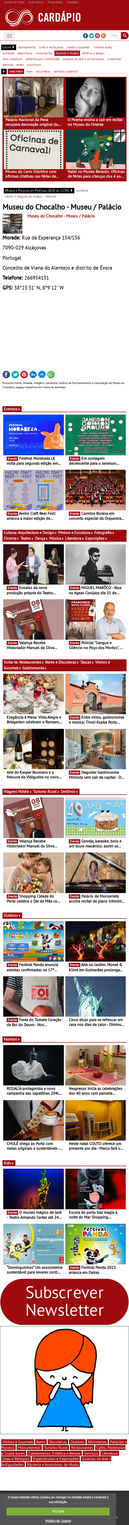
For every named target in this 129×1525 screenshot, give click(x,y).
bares (20, 64)
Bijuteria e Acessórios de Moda (53, 1464)
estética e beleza (93, 53)
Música (56, 538)
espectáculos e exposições (42, 59)
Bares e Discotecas (62, 662)
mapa (29, 71)
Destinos (69, 791)
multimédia (43, 71)
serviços (7, 64)
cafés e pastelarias (51, 47)
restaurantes (27, 47)
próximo (50, 196)
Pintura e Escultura (75, 532)
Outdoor (12, 915)
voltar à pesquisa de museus (23, 196)
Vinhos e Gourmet (17, 1441)
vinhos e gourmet (78, 47)
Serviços (91, 1453)
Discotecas (58, 1441)
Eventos (12, 408)
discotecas (34, 64)
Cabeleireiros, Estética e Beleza (54, 1453)
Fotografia (104, 532)
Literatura (74, 538)
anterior (82, 190)
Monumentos (29, 1447)
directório (16, 71)
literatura (114, 59)
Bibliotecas (97, 1441)
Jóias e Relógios (16, 1458)
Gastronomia (34, 667)
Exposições (96, 538)
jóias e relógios (12, 59)
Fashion (12, 1039)
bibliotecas (25, 53)
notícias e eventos (66, 71)
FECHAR (58, 1511)
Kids (9, 1162)
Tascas (87, 662)
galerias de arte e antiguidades (83, 59)
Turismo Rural (46, 791)
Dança (41, 538)
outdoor (8, 53)
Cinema (11, 538)
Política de (58, 1521)
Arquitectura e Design (37, 532)
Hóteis (25, 791)
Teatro (27, 538)
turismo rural (102, 47)
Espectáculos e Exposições (56, 1458)
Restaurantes (31, 662)
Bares (40, 1441)
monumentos (44, 53)
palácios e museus (67, 53)
